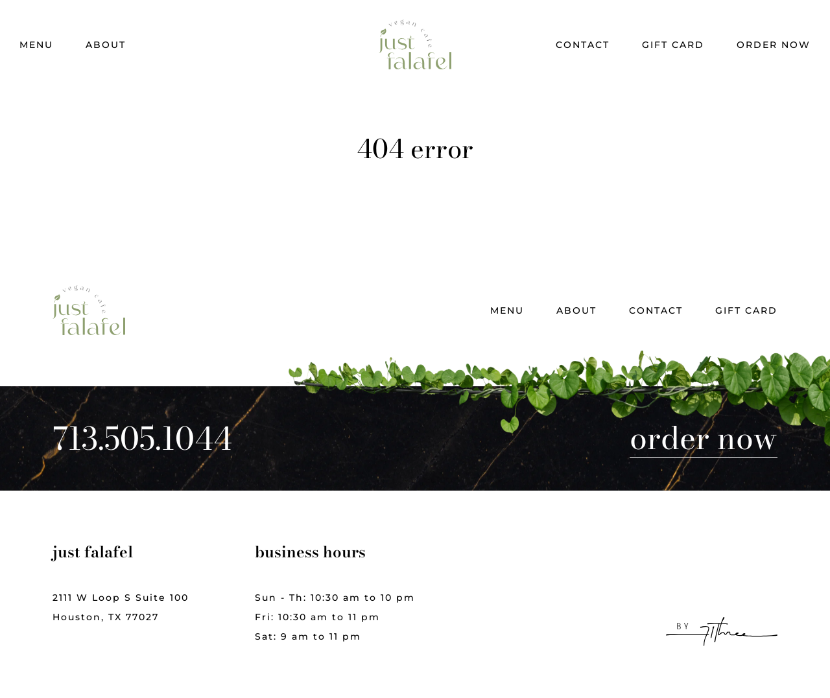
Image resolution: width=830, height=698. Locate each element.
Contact (583, 45)
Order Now (774, 45)
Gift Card (673, 45)
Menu (36, 45)
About (106, 45)
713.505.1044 (142, 439)
